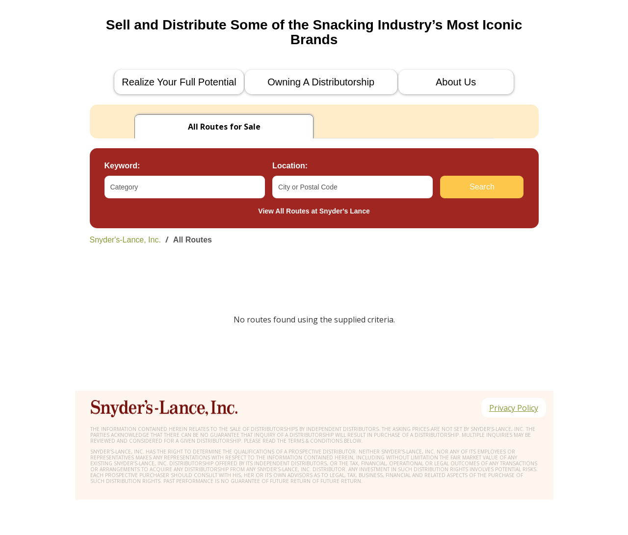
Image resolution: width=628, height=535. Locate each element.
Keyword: (122, 165)
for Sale (224, 126)
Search (482, 187)
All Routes (192, 240)
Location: (290, 165)
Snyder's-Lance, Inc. (125, 240)
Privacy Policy (513, 407)
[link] (314, 239)
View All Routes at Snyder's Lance (313, 211)
